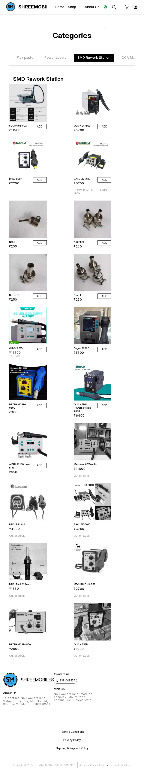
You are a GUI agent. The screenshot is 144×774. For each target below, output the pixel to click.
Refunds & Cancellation (92, 765)
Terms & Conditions (121, 765)
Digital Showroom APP (59, 765)
